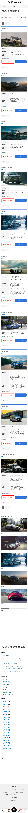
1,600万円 (6, 735)
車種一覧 (14, 786)
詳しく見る (21, 62)
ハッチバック (6, 692)
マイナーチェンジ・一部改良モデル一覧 (14, 789)
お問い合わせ (13, 797)
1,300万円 (6, 727)
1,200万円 (6, 725)
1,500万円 (6, 732)
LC (4, 666)
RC (15, 666)
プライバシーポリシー (17, 795)
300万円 (5, 701)
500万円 (5, 707)
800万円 (5, 714)
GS (11, 661)
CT (20, 671)
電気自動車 (6, 682)
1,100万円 (6, 722)
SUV (14, 6)
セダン (4, 684)
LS (17, 658)
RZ (4, 658)
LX (4, 668)
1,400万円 (6, 730)
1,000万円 (6, 719)
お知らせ (22, 792)
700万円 (5, 712)
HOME (4, 6)
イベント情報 (14, 792)
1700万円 (5, 737)
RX (14, 668)
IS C (9, 663)
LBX (10, 671)
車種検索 (10, 6)
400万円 (5, 704)
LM (15, 671)
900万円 (5, 717)
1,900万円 (6, 743)
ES (15, 661)
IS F (21, 661)
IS (4, 663)
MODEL (5, 655)
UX (5, 671)
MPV (4, 687)
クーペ (4, 689)
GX (9, 668)
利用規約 (7, 795)
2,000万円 (6, 745)
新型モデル (6, 792)
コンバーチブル (7, 695)
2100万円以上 (7, 748)
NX (19, 668)
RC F (9, 666)
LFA (20, 663)
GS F (5, 661)
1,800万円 (6, 740)
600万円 (5, 709)
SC (20, 666)
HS (15, 663)
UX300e (11, 658)
